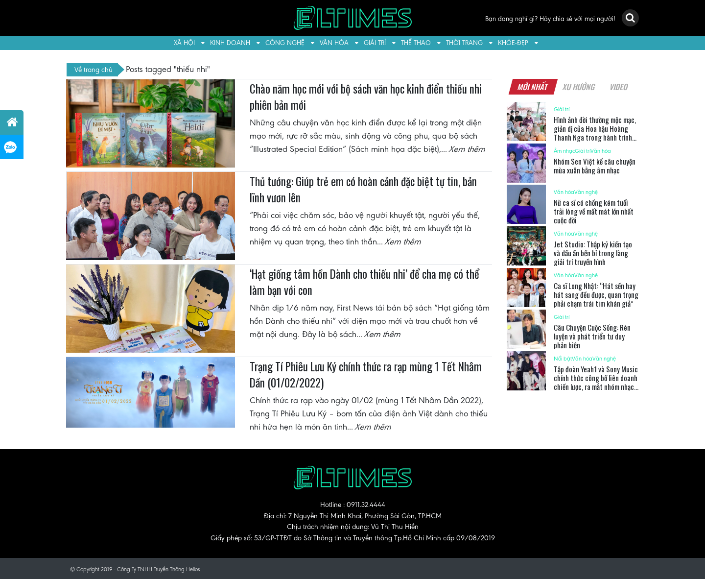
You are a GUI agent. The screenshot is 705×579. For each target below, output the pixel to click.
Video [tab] (618, 87)
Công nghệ (285, 43)
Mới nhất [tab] (532, 87)
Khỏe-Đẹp (513, 43)
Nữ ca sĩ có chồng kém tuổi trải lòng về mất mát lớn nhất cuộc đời (594, 211)
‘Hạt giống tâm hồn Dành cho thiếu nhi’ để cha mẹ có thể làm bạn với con (364, 282)
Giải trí (375, 43)
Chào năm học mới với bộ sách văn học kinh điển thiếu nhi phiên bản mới (366, 97)
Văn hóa (334, 43)
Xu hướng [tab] (578, 87)
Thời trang (464, 43)
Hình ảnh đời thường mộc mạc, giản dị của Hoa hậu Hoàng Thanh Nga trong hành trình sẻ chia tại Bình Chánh (595, 132)
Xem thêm (467, 149)
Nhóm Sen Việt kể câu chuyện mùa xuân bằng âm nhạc (594, 165)
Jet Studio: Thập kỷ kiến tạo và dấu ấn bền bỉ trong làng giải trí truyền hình (593, 253)
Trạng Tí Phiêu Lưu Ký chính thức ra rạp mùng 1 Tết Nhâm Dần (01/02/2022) (366, 374)
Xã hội (184, 43)
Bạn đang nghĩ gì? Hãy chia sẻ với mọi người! (550, 19)
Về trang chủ (93, 69)
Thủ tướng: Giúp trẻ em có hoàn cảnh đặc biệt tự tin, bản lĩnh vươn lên (363, 189)
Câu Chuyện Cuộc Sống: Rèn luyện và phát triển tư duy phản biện (592, 336)
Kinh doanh (230, 43)
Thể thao (416, 43)
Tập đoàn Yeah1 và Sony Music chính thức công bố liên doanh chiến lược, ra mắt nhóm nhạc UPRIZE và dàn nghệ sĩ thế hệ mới (596, 386)
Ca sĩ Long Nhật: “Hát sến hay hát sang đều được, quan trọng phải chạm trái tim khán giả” (596, 294)
